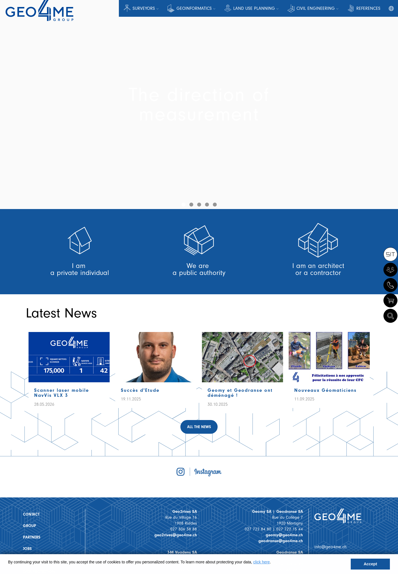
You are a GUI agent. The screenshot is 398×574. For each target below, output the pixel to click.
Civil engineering (315, 8)
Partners (31, 537)
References (368, 8)
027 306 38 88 (183, 529)
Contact (31, 514)
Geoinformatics (194, 8)
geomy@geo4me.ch (284, 535)
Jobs (27, 548)
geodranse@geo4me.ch (280, 541)
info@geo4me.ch (330, 546)
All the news (199, 426)
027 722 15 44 (289, 529)
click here (261, 562)
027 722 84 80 (258, 529)
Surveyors (144, 8)
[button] (183, 204)
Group (29, 525)
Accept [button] (370, 564)
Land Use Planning (254, 8)
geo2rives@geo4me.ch (175, 535)
